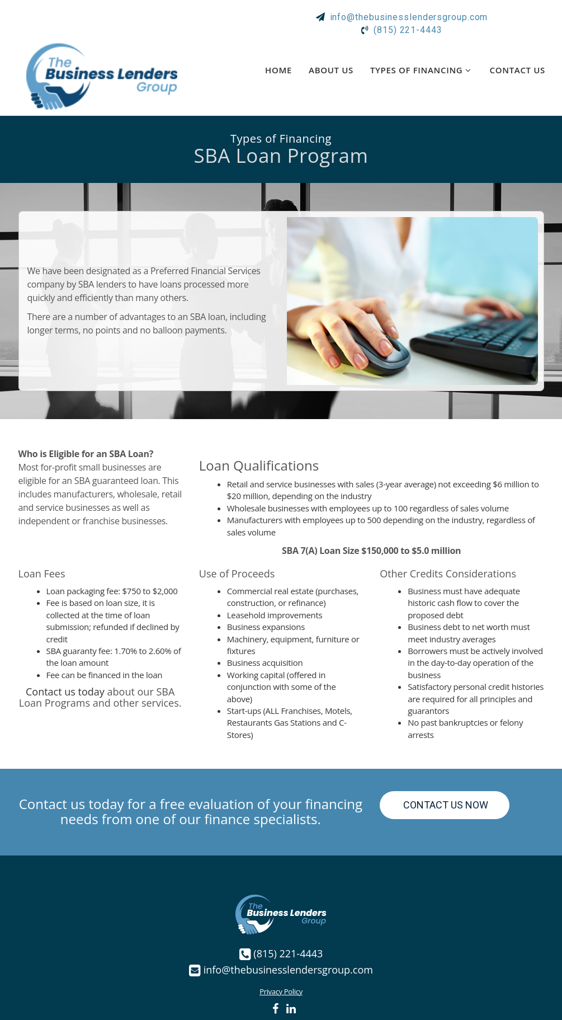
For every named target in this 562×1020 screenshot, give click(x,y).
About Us (331, 67)
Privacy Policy (281, 989)
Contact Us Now (444, 803)
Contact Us (517, 67)
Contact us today (65, 688)
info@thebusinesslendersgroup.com (288, 967)
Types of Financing (421, 67)
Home (278, 67)
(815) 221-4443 (288, 950)
